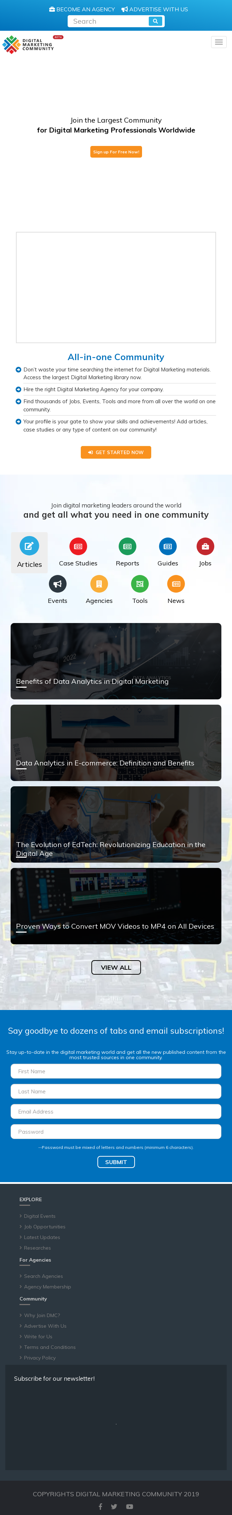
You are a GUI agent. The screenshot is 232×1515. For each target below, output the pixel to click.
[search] (155, 21)
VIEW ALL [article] (116, 967)
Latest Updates (42, 1237)
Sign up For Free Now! (116, 151)
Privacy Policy (40, 1358)
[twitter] (114, 1507)
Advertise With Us (45, 1326)
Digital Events (40, 1216)
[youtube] (130, 1507)
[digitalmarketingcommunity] (33, 44)
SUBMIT (116, 1161)
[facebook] (100, 1507)
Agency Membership (47, 1287)
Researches (37, 1248)
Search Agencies (43, 1276)
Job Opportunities (45, 1226)
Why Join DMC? (42, 1315)
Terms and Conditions (50, 1347)
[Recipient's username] (109, 20)
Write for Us (38, 1336)
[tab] (29, 552)
